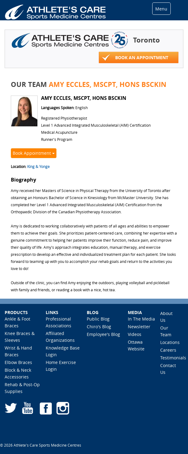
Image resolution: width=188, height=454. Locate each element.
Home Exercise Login (61, 365)
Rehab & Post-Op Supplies (22, 388)
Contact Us (168, 368)
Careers (168, 350)
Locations (170, 342)
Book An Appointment (135, 58)
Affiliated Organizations (60, 336)
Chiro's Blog (99, 326)
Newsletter (139, 326)
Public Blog (98, 319)
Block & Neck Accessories (18, 373)
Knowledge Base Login (63, 351)
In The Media (141, 319)
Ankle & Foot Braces (17, 322)
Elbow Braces (18, 362)
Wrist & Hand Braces (18, 351)
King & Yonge (38, 166)
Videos (134, 334)
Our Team (165, 331)
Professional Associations (58, 322)
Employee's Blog (103, 334)
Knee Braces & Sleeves (20, 336)
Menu (161, 9)
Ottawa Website (136, 345)
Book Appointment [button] (34, 153)
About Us (166, 316)
